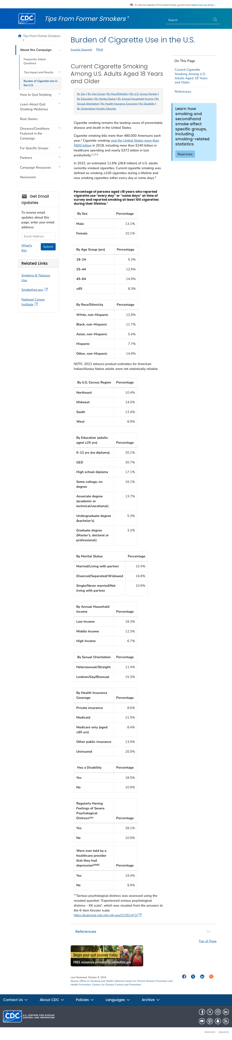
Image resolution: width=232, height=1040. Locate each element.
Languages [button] (118, 999)
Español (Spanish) (81, 49)
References (183, 91)
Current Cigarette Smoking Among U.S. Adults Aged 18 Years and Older (191, 75)
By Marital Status (105, 99)
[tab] (144, 931)
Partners (26, 158)
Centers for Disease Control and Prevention (116, 984)
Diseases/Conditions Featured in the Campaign (35, 133)
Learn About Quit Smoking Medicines (34, 106)
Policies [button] (85, 999)
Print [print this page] (99, 49)
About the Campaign (36, 50)
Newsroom (28, 177)
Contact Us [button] (15, 999)
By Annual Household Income (135, 99)
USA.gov (223, 1032)
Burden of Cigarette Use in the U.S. (40, 83)
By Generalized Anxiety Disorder (96, 108)
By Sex (81, 94)
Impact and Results (38, 72)
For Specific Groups (34, 148)
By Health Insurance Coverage (119, 104)
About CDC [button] (52, 999)
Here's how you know (204, 5)
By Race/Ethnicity (117, 94)
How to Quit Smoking (35, 94)
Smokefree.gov (34, 290)
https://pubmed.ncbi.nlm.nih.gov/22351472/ (108, 915)
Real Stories (29, 119)
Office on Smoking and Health (96, 981)
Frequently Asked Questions (34, 61)
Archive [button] (151, 999)
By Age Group (96, 94)
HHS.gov (210, 1032)
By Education (85, 99)
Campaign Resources (35, 167)
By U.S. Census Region (143, 94)
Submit (48, 247)
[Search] (188, 20)
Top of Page (208, 941)
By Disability (147, 104)
